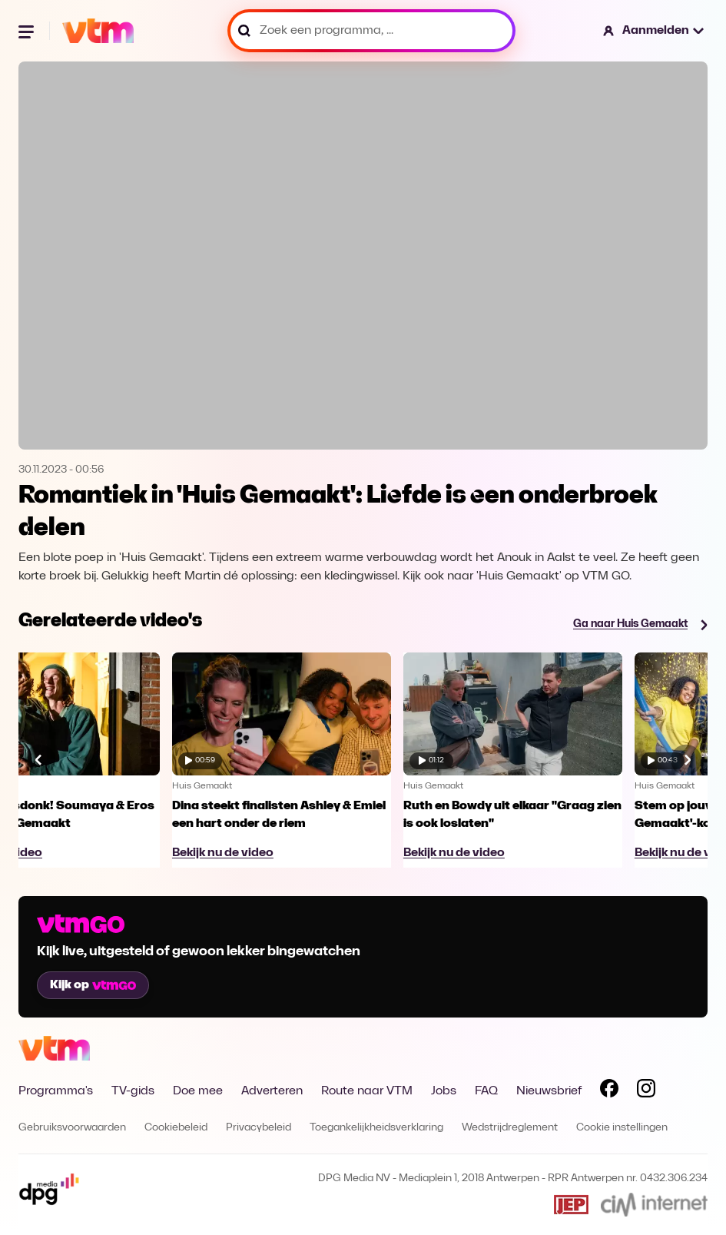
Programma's (55, 1091)
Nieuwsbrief (549, 1091)
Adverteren (272, 1091)
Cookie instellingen (622, 1128)
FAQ (486, 1091)
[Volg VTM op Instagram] (646, 1091)
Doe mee (198, 1091)
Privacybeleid (258, 1128)
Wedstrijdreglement (510, 1128)
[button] (654, 31)
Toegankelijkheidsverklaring (376, 1128)
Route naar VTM (367, 1091)
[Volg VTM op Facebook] (609, 1091)
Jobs (443, 1091)
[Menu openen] (27, 31)
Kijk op (93, 985)
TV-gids (132, 1091)
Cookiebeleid (175, 1128)
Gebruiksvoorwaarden (72, 1128)
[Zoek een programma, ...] (371, 30)
